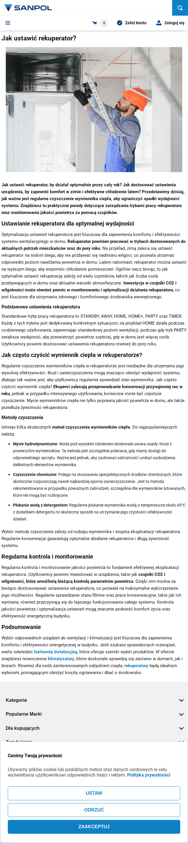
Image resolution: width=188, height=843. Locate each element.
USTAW (94, 793)
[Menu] (8, 23)
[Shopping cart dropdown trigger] (100, 23)
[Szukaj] (180, 8)
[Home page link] (28, 8)
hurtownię (44, 651)
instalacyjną (65, 651)
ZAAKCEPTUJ (94, 826)
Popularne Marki (95, 714)
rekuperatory (136, 665)
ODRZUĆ (94, 809)
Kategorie (95, 700)
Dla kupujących (95, 728)
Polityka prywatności (148, 775)
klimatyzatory (61, 658)
